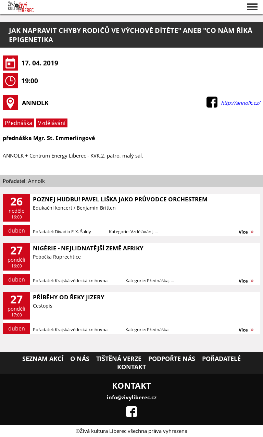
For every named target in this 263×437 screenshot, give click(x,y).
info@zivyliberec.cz (131, 397)
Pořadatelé (221, 358)
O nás (79, 358)
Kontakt (131, 367)
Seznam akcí (42, 358)
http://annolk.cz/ (240, 102)
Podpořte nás (171, 358)
